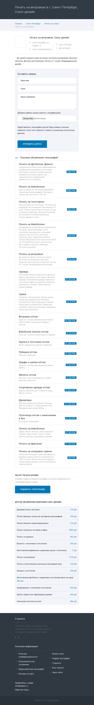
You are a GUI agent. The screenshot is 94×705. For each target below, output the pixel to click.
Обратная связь (22, 690)
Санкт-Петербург (33, 24)
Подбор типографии (61, 658)
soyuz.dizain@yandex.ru (42, 49)
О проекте (56, 663)
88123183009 (64, 48)
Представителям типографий (31, 669)
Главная (18, 24)
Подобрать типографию (32, 489)
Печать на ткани (51, 24)
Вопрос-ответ (58, 654)
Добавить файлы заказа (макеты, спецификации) (39, 113)
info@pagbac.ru (21, 686)
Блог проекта (58, 668)
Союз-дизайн (61, 37)
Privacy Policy (53, 700)
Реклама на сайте (26, 674)
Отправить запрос (32, 144)
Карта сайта (57, 672)
